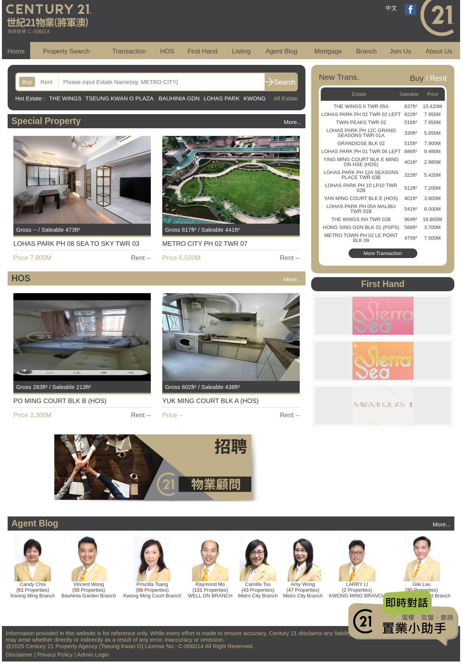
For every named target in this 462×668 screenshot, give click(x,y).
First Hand (202, 51)
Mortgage (328, 51)
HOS (167, 51)
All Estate (286, 98)
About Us (439, 51)
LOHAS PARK (222, 98)
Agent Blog (281, 51)
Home (15, 51)
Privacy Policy (55, 654)
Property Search (66, 51)
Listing (241, 51)
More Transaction (382, 253)
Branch (366, 51)
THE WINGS (65, 98)
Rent (46, 82)
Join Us (400, 51)
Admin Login (93, 654)
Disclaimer (19, 654)
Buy (27, 82)
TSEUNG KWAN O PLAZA (120, 98)
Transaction (129, 51)
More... (293, 122)
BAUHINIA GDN (179, 98)
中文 (391, 8)
